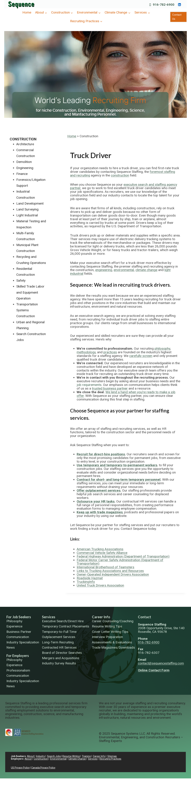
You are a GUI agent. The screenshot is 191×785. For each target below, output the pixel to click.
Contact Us (176, 16)
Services (48, 617)
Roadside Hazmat (90, 578)
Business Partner (18, 632)
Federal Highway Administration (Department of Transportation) (123, 556)
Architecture (25, 144)
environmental (124, 270)
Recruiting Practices (110, 758)
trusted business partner (110, 388)
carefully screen (140, 356)
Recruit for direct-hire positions (101, 454)
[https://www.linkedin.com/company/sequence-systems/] (179, 4)
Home (26, 12)
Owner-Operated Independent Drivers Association (113, 574)
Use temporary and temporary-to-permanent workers (117, 465)
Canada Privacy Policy (43, 767)
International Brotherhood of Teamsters (105, 567)
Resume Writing (71, 756)
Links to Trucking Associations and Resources (110, 571)
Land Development (30, 203)
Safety (21, 280)
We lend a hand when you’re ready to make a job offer (126, 394)
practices (110, 352)
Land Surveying (27, 209)
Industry (40, 756)
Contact (144, 617)
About (30, 756)
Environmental (58, 758)
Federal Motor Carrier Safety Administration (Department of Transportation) (120, 562)
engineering (103, 270)
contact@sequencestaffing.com (161, 663)
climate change (146, 270)
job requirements (89, 385)
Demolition (24, 162)
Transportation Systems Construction (27, 310)
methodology (86, 352)
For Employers (17, 655)
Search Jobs (54, 756)
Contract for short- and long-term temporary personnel (118, 480)
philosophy (162, 349)
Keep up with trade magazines (100, 512)
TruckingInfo (86, 582)
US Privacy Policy (20, 767)
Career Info (101, 617)
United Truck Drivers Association (100, 585)
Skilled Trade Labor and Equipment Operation (30, 292)
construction (120, 175)
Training (86, 756)
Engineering (24, 168)
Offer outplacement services (98, 490)
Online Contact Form (153, 670)
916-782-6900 (148, 642)
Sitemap (112, 756)
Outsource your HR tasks (95, 501)
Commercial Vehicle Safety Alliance (102, 553)
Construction (23, 139)
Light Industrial (27, 215)
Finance (22, 174)
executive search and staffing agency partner (123, 186)
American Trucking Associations (100, 549)
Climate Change (77, 758)
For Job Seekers (18, 617)
